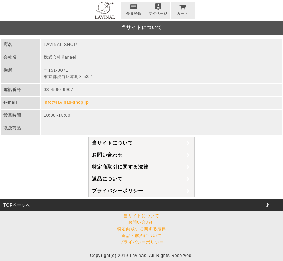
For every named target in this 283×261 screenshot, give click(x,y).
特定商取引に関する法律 (120, 167)
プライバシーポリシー (117, 191)
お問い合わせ (107, 155)
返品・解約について (142, 235)
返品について (107, 179)
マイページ (158, 13)
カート (182, 13)
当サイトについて (112, 143)
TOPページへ (16, 205)
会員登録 (133, 13)
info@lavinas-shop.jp (66, 102)
